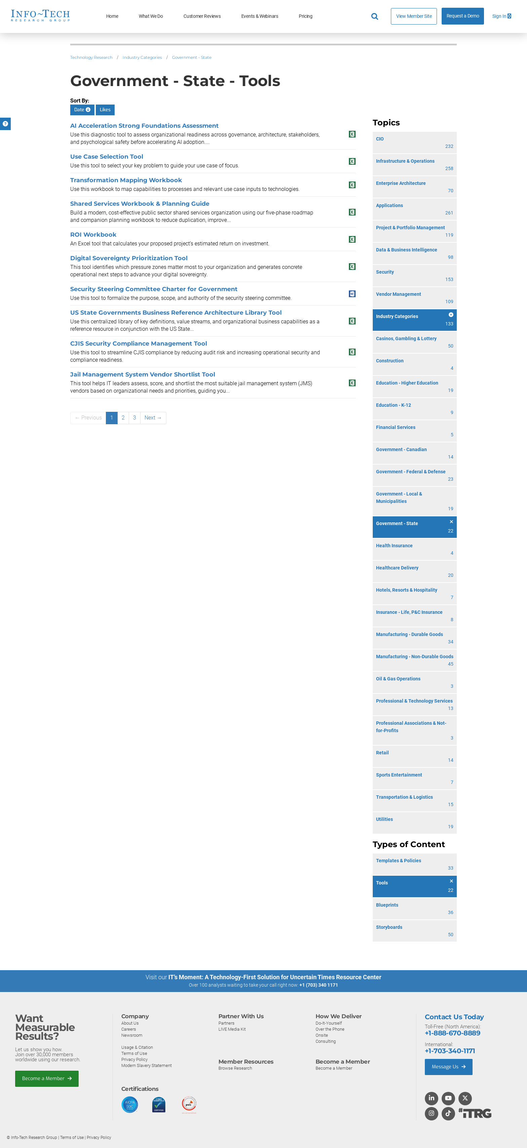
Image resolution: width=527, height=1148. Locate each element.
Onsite (322, 1034)
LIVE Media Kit (232, 1028)
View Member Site (414, 16)
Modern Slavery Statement (146, 1065)
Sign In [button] (501, 16)
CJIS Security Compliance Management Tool (138, 343)
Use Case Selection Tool (106, 156)
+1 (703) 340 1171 (318, 985)
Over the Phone (330, 1028)
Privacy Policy (134, 1059)
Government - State (191, 57)
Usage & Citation (137, 1047)
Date (82, 110)
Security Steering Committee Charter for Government (154, 288)
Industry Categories (142, 57)
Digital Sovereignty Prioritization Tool (129, 258)
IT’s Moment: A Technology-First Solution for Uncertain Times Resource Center (274, 977)
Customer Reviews (202, 16)
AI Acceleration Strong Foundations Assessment (144, 125)
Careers (128, 1028)
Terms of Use (134, 1053)
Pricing (306, 16)
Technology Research (91, 57)
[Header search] (375, 16)
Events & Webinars (259, 16)
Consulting (326, 1040)
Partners (226, 1022)
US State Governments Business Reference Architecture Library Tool (176, 312)
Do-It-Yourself (329, 1022)
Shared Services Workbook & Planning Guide (139, 203)
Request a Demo (463, 16)
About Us (130, 1022)
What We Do (151, 16)
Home (112, 16)
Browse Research (235, 1068)
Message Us (449, 1067)
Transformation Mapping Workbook (126, 180)
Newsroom (132, 1034)
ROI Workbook (93, 234)
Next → (153, 417)
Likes (105, 110)
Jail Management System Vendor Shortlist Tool (142, 374)
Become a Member (47, 1078)
